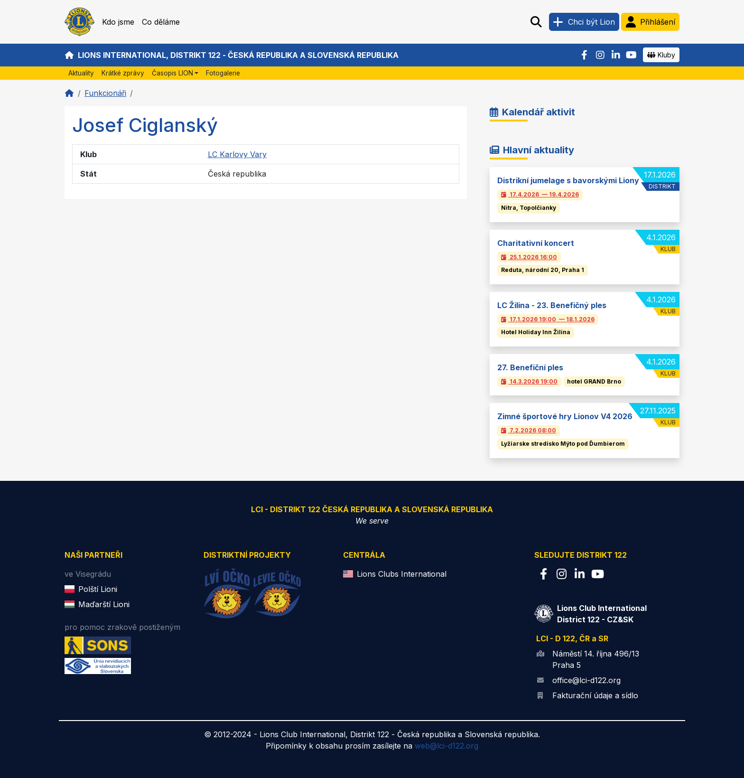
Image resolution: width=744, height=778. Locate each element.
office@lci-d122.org (586, 680)
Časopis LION (172, 73)
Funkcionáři (105, 93)
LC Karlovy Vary (237, 154)
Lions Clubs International (401, 574)
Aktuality (81, 73)
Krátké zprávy (123, 73)
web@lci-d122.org (446, 745)
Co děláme (161, 22)
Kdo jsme (118, 22)
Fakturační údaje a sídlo (595, 695)
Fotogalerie (223, 73)
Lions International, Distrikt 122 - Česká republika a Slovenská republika (232, 55)
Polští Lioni (97, 589)
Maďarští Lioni (104, 604)
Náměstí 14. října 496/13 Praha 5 (595, 659)
